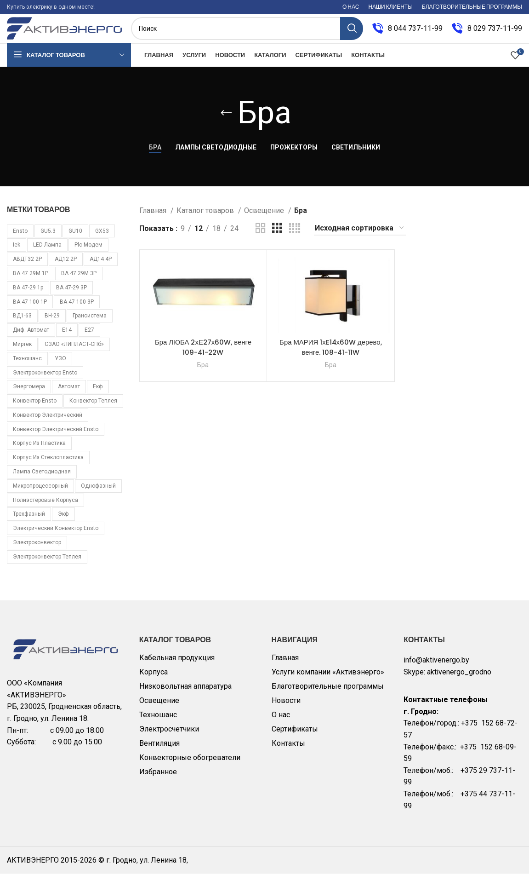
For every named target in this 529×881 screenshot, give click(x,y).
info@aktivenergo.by (436, 666)
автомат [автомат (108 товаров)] (69, 394)
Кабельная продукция (177, 664)
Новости (286, 707)
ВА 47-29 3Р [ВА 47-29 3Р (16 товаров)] (71, 294)
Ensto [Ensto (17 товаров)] (20, 238)
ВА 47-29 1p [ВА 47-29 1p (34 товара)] (28, 294)
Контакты (288, 750)
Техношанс (158, 721)
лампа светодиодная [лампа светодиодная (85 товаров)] (42, 478)
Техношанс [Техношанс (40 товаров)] (27, 365)
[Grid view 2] (261, 235)
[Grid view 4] (294, 235)
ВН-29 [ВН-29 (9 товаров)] (52, 323)
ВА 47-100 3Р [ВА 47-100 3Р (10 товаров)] (77, 308)
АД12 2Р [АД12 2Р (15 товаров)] (66, 266)
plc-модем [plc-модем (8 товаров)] (88, 252)
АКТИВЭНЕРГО (34, 867)
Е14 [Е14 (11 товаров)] (67, 337)
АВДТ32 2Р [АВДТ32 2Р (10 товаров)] (27, 266)
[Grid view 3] (277, 235)
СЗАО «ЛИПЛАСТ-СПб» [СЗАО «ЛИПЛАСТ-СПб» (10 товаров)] (74, 351)
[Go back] (226, 120)
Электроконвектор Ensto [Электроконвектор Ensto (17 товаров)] (45, 379)
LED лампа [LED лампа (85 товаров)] (47, 252)
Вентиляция (159, 750)
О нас (281, 721)
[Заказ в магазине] (360, 235)
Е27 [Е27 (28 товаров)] (89, 337)
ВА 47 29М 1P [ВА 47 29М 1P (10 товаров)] (30, 280)
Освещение (265, 217)
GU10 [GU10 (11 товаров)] (75, 238)
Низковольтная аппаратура (185, 693)
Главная (153, 217)
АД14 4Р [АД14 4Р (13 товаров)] (101, 266)
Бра (203, 372)
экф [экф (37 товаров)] (63, 521)
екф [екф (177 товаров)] (98, 394)
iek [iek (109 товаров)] (16, 252)
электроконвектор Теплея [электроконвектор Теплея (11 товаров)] (47, 563)
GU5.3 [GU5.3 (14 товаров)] (48, 238)
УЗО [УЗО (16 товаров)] (60, 365)
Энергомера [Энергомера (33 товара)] (29, 394)
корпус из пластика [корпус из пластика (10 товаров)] (39, 450)
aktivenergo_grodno (459, 678)
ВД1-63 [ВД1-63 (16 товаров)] (22, 323)
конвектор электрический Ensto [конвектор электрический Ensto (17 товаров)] (55, 436)
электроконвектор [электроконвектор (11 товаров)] (37, 549)
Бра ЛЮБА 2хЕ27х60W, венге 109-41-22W (203, 354)
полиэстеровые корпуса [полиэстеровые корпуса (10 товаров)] (45, 507)
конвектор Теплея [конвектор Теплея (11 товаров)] (93, 407)
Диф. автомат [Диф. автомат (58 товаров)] (31, 337)
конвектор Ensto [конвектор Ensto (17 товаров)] (35, 407)
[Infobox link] (407, 32)
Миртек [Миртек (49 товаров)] (22, 351)
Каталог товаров (206, 217)
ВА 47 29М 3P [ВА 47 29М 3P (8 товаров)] (79, 280)
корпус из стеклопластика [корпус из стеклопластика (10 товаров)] (48, 464)
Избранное (158, 778)
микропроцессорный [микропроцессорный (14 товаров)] (40, 492)
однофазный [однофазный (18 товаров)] (98, 492)
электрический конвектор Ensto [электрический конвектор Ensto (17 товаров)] (55, 535)
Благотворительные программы (328, 693)
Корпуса (153, 678)
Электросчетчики (169, 735)
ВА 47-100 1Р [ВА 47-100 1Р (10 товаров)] (30, 308)
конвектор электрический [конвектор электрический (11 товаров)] (47, 422)
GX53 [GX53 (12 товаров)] (102, 238)
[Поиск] (247, 32)
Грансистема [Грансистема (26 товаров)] (90, 323)
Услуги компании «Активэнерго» (328, 678)
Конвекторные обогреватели (189, 764)
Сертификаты (295, 735)
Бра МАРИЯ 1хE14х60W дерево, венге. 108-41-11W (330, 354)
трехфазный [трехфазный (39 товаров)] (29, 521)
